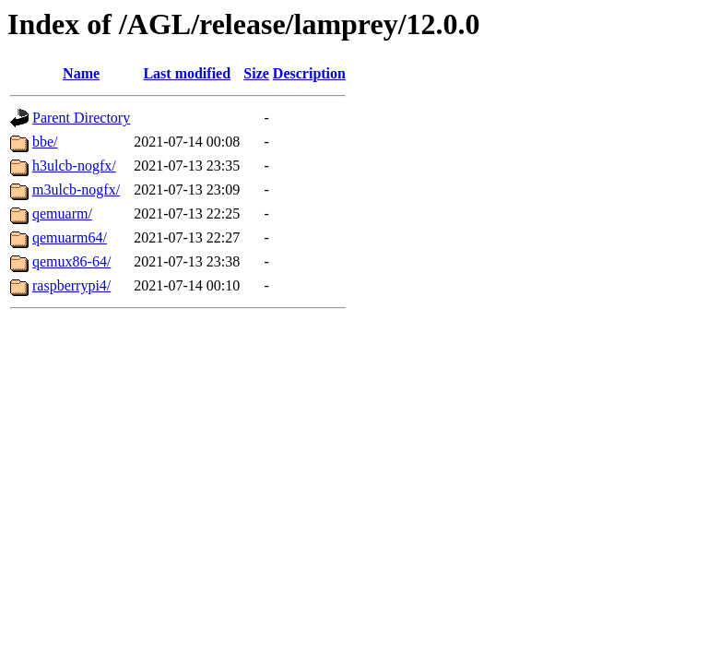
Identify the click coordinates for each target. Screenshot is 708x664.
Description (309, 73)
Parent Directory (81, 117)
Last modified (186, 73)
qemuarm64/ (69, 237)
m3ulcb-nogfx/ (76, 189)
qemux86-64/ (71, 261)
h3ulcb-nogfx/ (74, 165)
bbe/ (45, 141)
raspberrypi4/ (71, 285)
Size (256, 73)
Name (81, 73)
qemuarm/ (62, 213)
